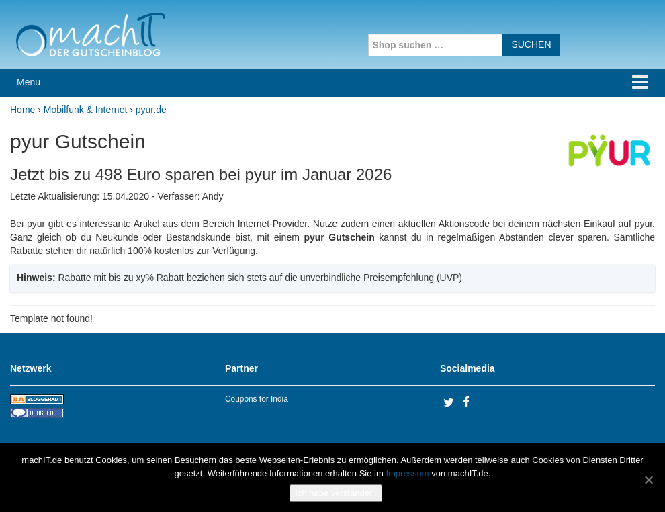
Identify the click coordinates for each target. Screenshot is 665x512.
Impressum (407, 473)
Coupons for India (256, 399)
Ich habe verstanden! (335, 493)
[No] (648, 479)
